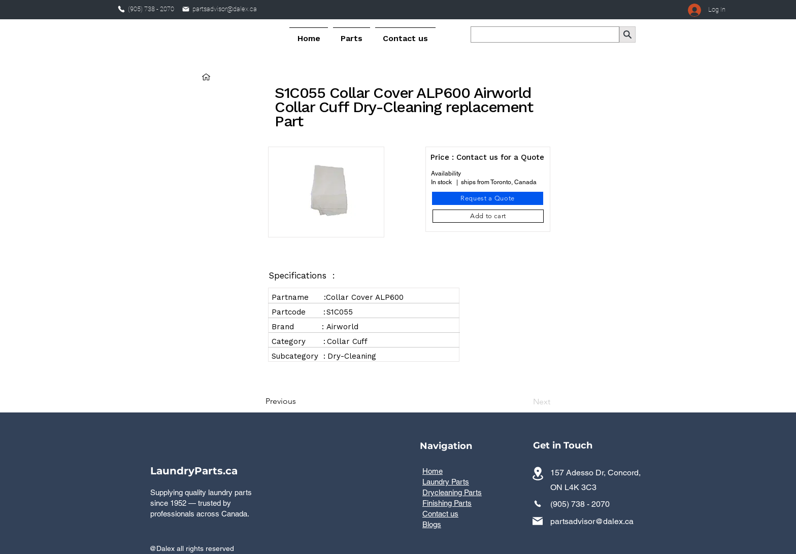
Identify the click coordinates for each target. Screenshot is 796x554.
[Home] (206, 76)
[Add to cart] (488, 216)
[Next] (525, 402)
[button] (351, 34)
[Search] (627, 34)
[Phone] (121, 9)
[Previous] (299, 401)
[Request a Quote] (487, 198)
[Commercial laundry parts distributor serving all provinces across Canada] (537, 473)
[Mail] (185, 9)
